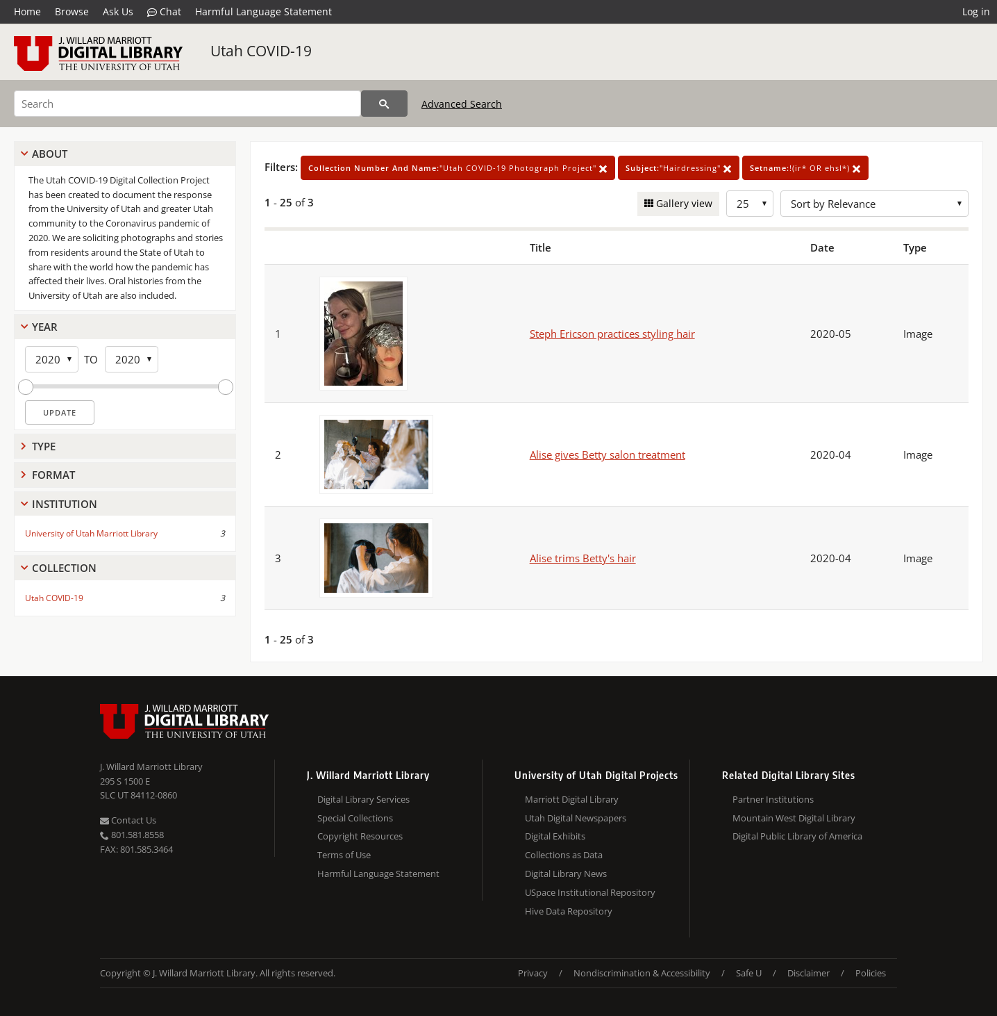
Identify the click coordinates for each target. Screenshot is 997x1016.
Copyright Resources (360, 836)
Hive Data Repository (568, 911)
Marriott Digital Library (572, 799)
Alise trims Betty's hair (583, 558)
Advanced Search (461, 103)
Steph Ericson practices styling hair (612, 334)
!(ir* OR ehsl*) (805, 168)
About (49, 154)
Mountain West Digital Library (793, 818)
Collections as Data (564, 855)
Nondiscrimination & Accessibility (641, 973)
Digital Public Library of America (797, 836)
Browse (72, 11)
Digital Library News (566, 873)
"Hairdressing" (679, 168)
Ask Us (118, 11)
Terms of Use (344, 855)
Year (45, 327)
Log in (976, 11)
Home (27, 11)
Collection (64, 568)
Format (53, 475)
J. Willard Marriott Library (151, 766)
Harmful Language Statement (263, 11)
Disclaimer (808, 973)
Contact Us (128, 820)
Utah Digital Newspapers (575, 818)
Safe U (749, 973)
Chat (164, 12)
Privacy (533, 973)
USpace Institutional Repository (590, 892)
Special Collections (355, 818)
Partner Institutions (773, 799)
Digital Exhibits (555, 836)
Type (44, 446)
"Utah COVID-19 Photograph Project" (458, 168)
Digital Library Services (363, 799)
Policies (870, 973)
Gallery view (682, 203)
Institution (64, 504)
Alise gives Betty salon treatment (607, 454)
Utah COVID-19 (261, 50)
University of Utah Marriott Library (91, 533)
